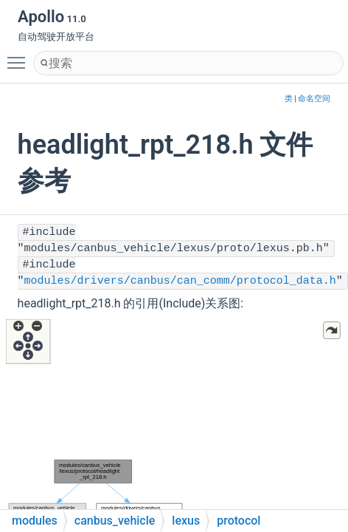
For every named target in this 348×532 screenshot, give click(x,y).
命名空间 (314, 98)
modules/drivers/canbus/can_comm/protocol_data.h (180, 281)
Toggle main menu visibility (19, 56)
